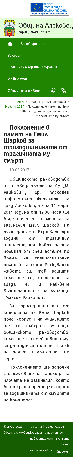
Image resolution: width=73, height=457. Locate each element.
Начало (19, 102)
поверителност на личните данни (49, 441)
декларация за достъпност (46, 433)
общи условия (55, 427)
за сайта (35, 427)
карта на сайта (41, 450)
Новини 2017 (14, 107)
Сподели (62, 451)
